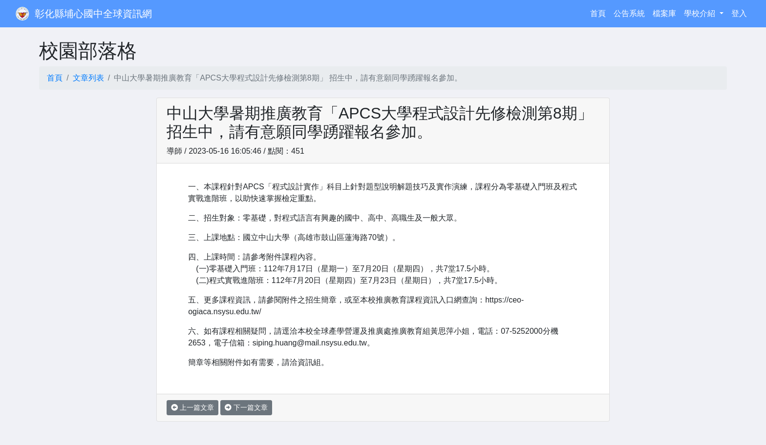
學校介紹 (700, 13)
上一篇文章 (192, 407)
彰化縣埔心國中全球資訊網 (93, 13)
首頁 (600, 12)
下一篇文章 (246, 407)
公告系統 (629, 13)
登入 (739, 13)
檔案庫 (664, 13)
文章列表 (88, 78)
